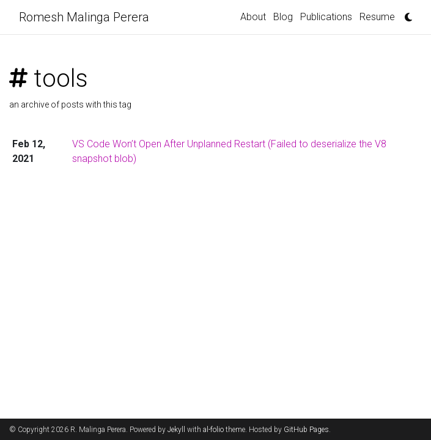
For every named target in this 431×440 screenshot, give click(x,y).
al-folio (213, 429)
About (253, 17)
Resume (377, 17)
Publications (326, 17)
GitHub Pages (306, 429)
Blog (283, 17)
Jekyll (176, 429)
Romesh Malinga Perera (84, 17)
